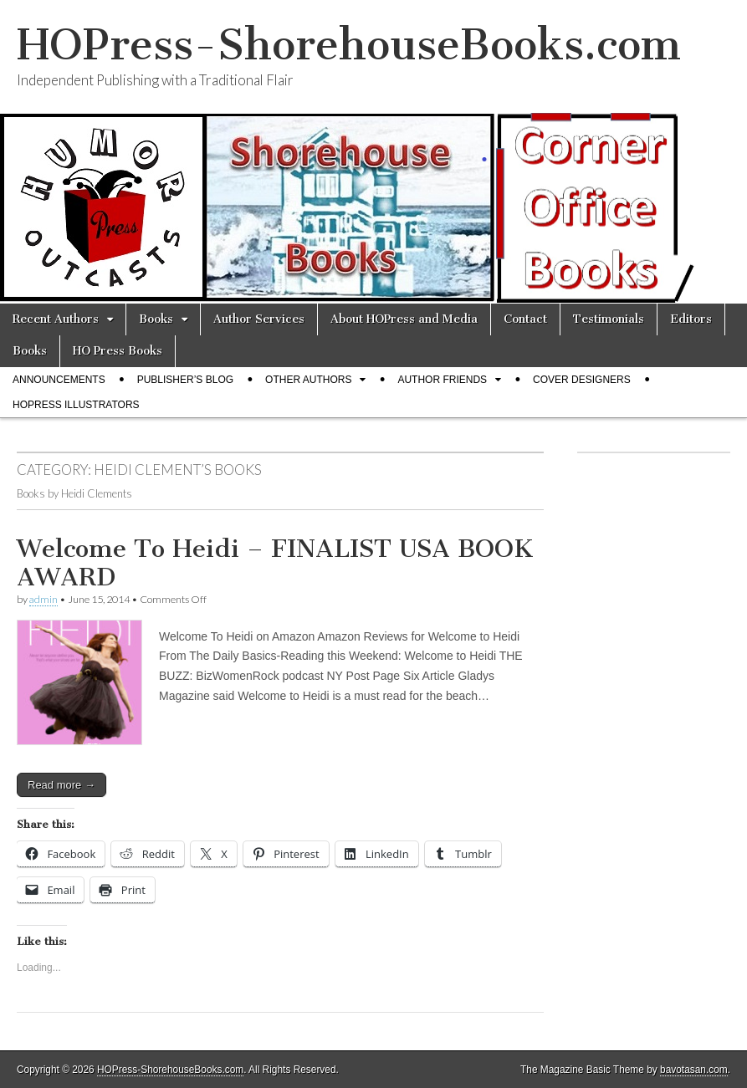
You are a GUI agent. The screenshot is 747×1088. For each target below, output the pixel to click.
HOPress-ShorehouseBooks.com (349, 44)
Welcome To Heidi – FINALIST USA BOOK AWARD (275, 563)
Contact (525, 319)
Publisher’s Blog (185, 380)
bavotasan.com (694, 1069)
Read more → (61, 785)
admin (43, 599)
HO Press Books (117, 351)
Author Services (258, 319)
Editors (691, 319)
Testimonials (608, 319)
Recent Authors (56, 319)
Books (156, 319)
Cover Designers (582, 380)
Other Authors (308, 380)
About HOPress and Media (404, 319)
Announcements (59, 380)
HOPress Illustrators (76, 405)
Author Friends (442, 380)
